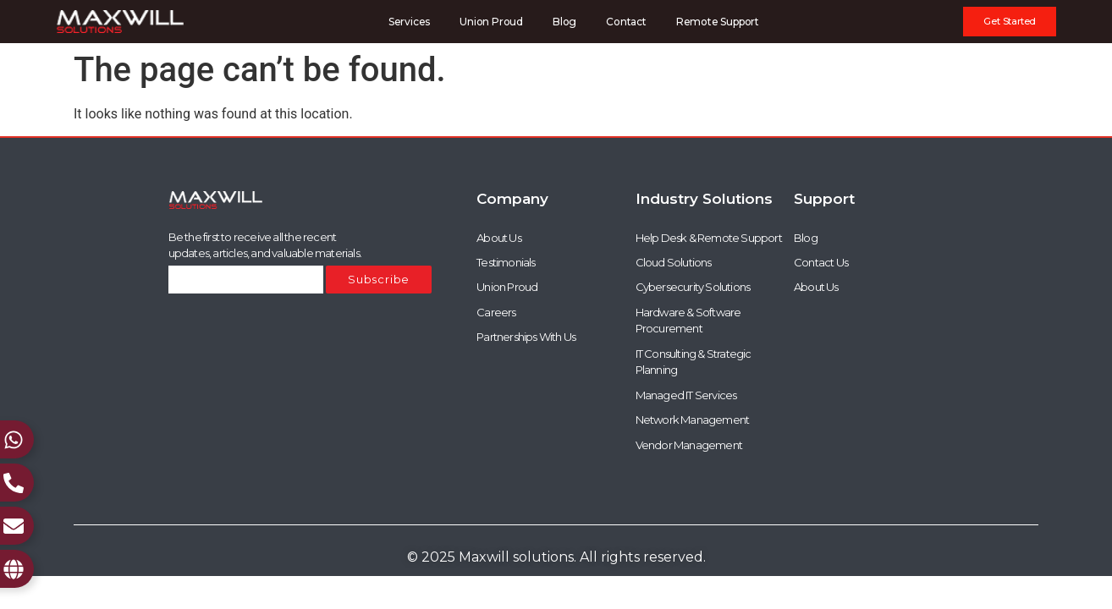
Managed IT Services (686, 395)
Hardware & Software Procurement (688, 320)
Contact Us (821, 262)
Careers (495, 312)
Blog (564, 21)
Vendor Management (689, 445)
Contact (626, 21)
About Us (498, 237)
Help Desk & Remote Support (709, 237)
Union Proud (491, 21)
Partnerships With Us (525, 337)
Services (409, 21)
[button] (1009, 21)
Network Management (693, 420)
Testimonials (505, 262)
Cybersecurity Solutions (693, 287)
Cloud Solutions (674, 262)
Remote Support (717, 21)
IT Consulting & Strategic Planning (693, 362)
